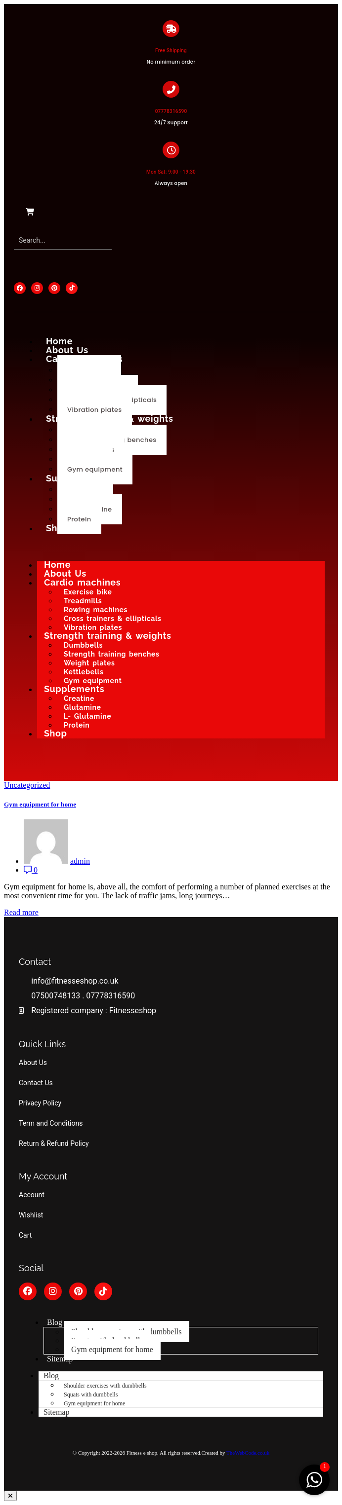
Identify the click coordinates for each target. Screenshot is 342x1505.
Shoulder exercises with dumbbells (105, 1385)
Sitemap (60, 1359)
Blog (54, 1322)
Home (59, 341)
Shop (57, 528)
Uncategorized (27, 785)
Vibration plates (94, 409)
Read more (21, 912)
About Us (67, 350)
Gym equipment (95, 469)
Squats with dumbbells (91, 1394)
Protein (79, 519)
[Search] (63, 240)
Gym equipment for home (40, 804)
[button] (10, 1496)
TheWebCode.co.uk (247, 1453)
